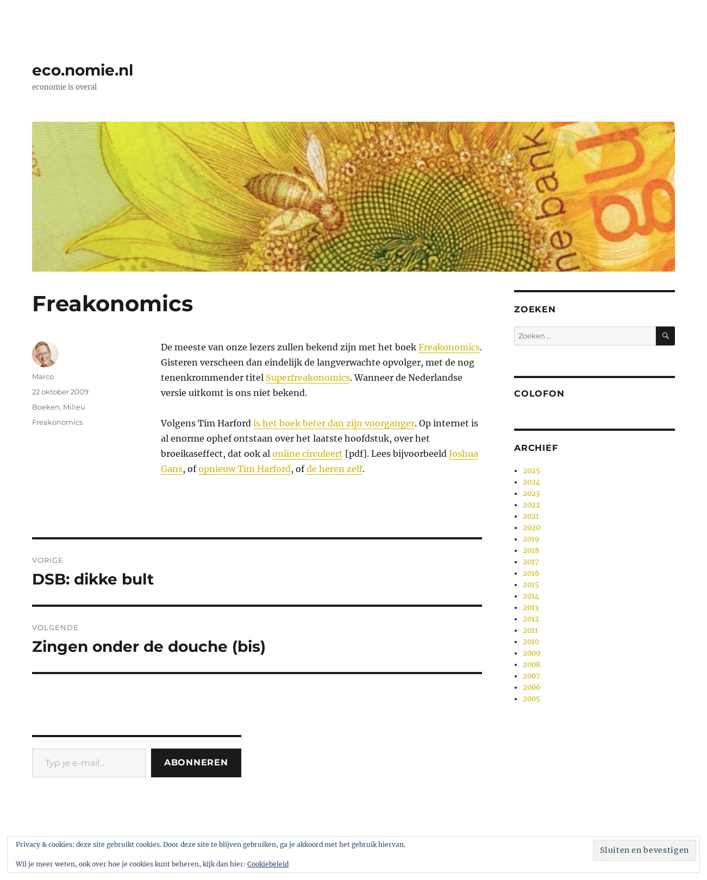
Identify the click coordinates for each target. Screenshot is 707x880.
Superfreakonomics (308, 377)
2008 (531, 664)
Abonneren (196, 762)
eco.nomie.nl (82, 70)
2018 (531, 550)
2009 (532, 653)
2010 (531, 641)
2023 (531, 493)
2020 (531, 527)
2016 (531, 573)
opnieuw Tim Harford (244, 468)
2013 (531, 607)
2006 (532, 687)
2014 (531, 596)
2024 (531, 482)
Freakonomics (449, 347)
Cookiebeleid (268, 864)
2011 (530, 630)
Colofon (539, 393)
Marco (43, 376)
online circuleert (307, 453)
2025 (531, 470)
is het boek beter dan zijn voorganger (334, 423)
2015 (531, 584)
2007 (531, 676)
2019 (531, 539)
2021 (531, 516)
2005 (531, 698)
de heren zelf (334, 468)
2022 (531, 505)
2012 (531, 619)
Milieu (74, 407)
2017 (531, 562)
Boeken (46, 407)
